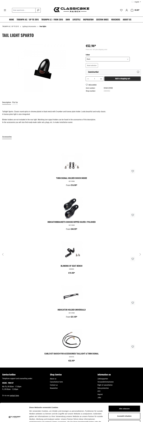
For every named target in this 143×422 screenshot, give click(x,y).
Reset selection (92, 65)
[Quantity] (94, 78)
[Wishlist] (121, 10)
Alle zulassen (124, 393)
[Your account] (126, 10)
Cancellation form (56, 382)
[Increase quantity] (101, 78)
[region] (41, 70)
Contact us (54, 385)
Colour (88, 55)
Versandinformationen (106, 382)
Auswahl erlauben (124, 400)
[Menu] (5, 10)
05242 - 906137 (8, 383)
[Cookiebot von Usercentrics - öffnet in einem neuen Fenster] (14, 417)
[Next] (140, 254)
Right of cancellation (105, 385)
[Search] (38, 10)
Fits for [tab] (15, 102)
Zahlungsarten (103, 379)
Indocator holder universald (72, 310)
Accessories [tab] (7, 137)
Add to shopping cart (122, 79)
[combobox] (24, 10)
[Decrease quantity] (88, 78)
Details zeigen (118, 418)
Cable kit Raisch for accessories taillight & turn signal (71, 353)
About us (53, 379)
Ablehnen (124, 407)
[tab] (6, 102)
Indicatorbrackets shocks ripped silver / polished (71, 222)
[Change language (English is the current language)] (136, 2)
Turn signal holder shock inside (71, 178)
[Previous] (2, 254)
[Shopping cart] (135, 10)
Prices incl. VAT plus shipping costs (96, 49)
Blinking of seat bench (71, 266)
